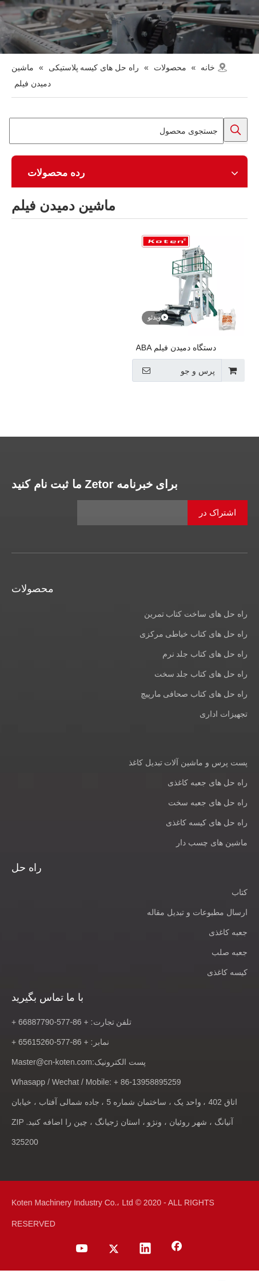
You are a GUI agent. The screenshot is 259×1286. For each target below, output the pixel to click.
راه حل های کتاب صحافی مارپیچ (194, 693)
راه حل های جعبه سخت (208, 802)
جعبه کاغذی (228, 932)
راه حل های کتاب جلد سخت (201, 673)
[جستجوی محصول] (116, 131)
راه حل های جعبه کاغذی (208, 782)
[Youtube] (82, 1249)
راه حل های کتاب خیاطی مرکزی (194, 633)
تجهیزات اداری (224, 713)
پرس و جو (175, 370)
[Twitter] (114, 1249)
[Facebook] (177, 1249)
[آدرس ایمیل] (162, 512)
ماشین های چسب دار (212, 842)
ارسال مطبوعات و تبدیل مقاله (197, 912)
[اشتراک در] (218, 512)
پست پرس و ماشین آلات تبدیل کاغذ (188, 762)
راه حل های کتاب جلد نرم (205, 653)
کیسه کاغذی (227, 972)
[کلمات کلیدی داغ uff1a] (236, 130)
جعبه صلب (230, 952)
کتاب (240, 892)
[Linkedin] (145, 1249)
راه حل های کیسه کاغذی (207, 822)
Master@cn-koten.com (51, 1062)
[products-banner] (129, 27)
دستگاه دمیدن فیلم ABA (176, 347)
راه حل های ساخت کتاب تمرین (196, 613)
